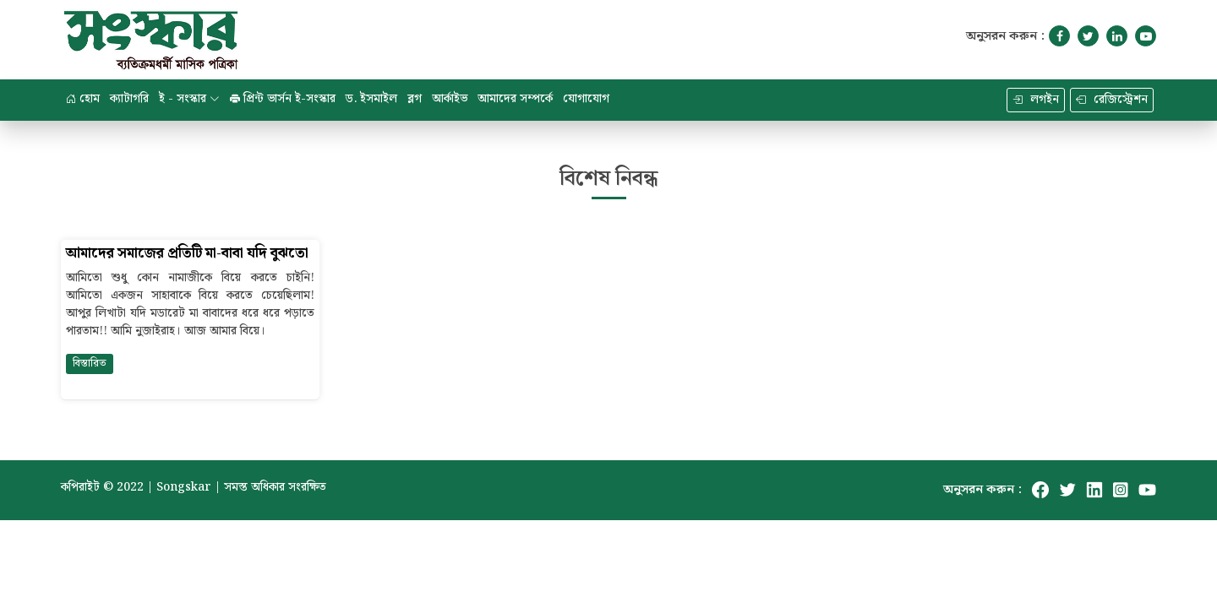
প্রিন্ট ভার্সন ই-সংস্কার (283, 99)
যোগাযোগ (586, 99)
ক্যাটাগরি (129, 99)
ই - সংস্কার (189, 99)
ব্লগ (414, 99)
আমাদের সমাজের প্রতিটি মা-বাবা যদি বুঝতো (187, 254)
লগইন (1035, 99)
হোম (83, 99)
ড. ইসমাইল (371, 99)
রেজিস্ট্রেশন (1112, 99)
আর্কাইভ (449, 99)
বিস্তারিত (89, 364)
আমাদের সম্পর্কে (515, 99)
